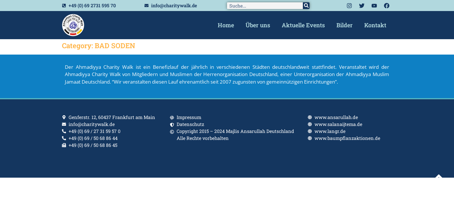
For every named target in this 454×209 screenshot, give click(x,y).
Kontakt (375, 25)
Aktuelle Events (303, 25)
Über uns (258, 25)
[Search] (306, 5)
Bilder (344, 25)
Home (226, 25)
